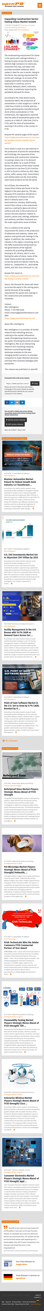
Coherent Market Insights (13, 786)
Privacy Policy (16, 1302)
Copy (35, 383)
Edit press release (14, 424)
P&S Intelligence (23, 30)
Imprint (8, 1302)
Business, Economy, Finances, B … (23, 624)
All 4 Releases (9, 741)
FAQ (3, 1302)
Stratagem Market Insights (13, 863)
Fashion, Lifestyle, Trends (21, 1170)
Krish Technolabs (10, 939)
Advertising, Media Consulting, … (23, 783)
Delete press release (15, 420)
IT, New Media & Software (20, 473)
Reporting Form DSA (22, 1304)
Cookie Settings (35, 1304)
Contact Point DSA (8, 1304)
